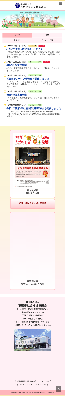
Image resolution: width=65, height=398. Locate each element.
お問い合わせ (40, 384)
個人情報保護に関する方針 (25, 381)
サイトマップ (45, 381)
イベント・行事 (47, 40)
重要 (47, 35)
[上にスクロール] (58, 389)
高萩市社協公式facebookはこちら (32, 283)
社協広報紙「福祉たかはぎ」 (32, 192)
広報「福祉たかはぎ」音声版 (32, 203)
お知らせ (17, 40)
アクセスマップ (25, 384)
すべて (17, 35)
